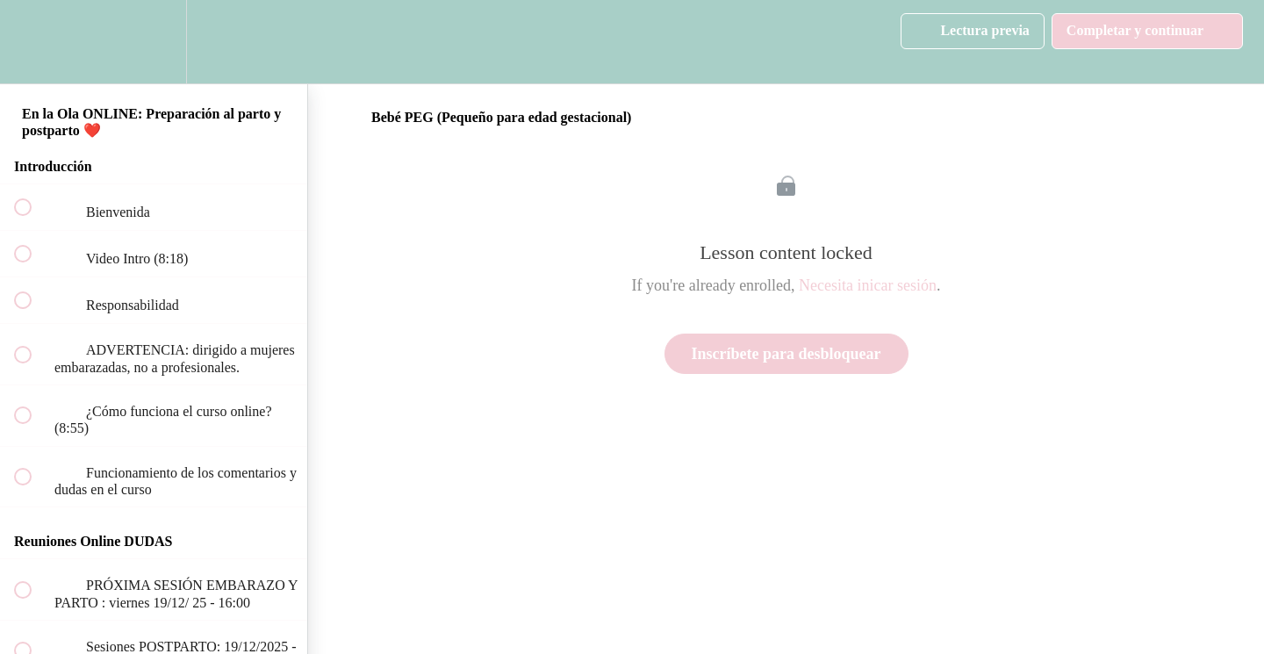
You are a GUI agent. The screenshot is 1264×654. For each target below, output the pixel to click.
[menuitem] (153, 41)
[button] (32, 41)
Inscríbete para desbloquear (786, 354)
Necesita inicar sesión (868, 285)
